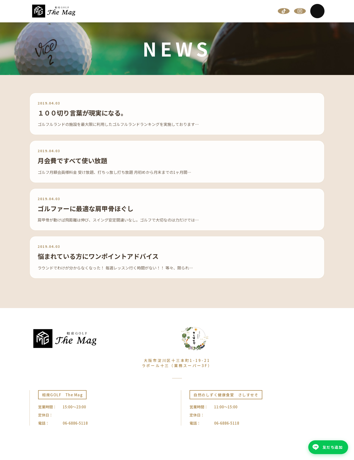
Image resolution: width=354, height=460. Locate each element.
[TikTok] (284, 11)
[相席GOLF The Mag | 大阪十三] (54, 11)
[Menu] (317, 11)
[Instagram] (300, 11)
